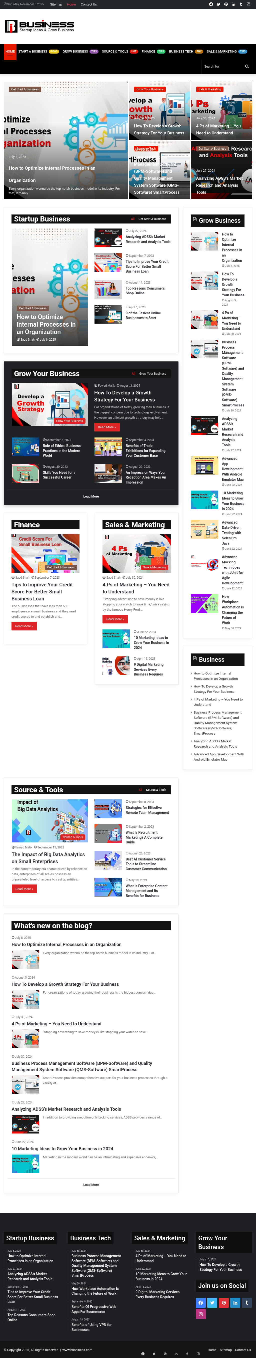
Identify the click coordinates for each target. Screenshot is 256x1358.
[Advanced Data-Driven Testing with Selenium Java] (204, 529)
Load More (91, 498)
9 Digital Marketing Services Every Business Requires (149, 668)
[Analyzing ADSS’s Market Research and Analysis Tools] (221, 170)
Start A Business (38, 52)
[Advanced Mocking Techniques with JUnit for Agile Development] (204, 563)
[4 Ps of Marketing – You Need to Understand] (221, 111)
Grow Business (80, 52)
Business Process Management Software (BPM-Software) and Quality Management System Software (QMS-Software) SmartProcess (159, 171)
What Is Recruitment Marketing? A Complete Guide (144, 837)
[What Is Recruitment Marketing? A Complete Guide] (108, 833)
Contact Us (89, 4)
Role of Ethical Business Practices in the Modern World (62, 451)
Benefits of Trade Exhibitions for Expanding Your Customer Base (146, 451)
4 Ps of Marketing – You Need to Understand (218, 126)
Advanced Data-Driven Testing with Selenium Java (231, 532)
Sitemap (56, 4)
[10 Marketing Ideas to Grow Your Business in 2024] (116, 637)
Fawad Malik (106, 385)
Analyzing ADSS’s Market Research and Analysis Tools (220, 185)
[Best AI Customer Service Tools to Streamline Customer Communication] (108, 860)
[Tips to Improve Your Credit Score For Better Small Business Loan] (108, 262)
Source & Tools (120, 52)
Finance (154, 52)
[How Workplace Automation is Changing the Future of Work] (204, 603)
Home (71, 4)
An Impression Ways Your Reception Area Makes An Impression (146, 477)
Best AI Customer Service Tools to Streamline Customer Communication (146, 864)
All (132, 219)
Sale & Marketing (227, 52)
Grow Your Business (149, 89)
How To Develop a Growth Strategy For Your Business (156, 126)
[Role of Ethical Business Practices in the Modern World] (25, 446)
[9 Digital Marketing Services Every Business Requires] (116, 664)
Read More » (107, 427)
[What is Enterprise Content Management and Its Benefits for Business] (108, 887)
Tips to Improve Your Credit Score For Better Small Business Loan (147, 266)
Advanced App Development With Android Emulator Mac (233, 469)
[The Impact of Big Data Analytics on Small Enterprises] (50, 820)
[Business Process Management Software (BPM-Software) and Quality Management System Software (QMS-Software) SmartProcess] (204, 349)
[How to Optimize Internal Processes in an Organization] (66, 140)
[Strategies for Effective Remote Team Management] (108, 808)
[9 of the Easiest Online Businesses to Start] (108, 314)
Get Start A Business (25, 89)
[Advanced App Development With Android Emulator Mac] (204, 465)
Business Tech (186, 52)
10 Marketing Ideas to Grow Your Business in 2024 (151, 641)
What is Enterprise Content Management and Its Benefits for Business (147, 891)
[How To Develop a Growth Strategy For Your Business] (159, 111)
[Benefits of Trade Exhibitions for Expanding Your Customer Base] (108, 446)
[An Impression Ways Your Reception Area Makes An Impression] (108, 473)
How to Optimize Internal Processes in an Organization (57, 166)
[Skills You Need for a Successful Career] (25, 473)
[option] (128, 140)
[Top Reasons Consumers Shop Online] (108, 289)
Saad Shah (27, 339)
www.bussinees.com (77, 1349)
